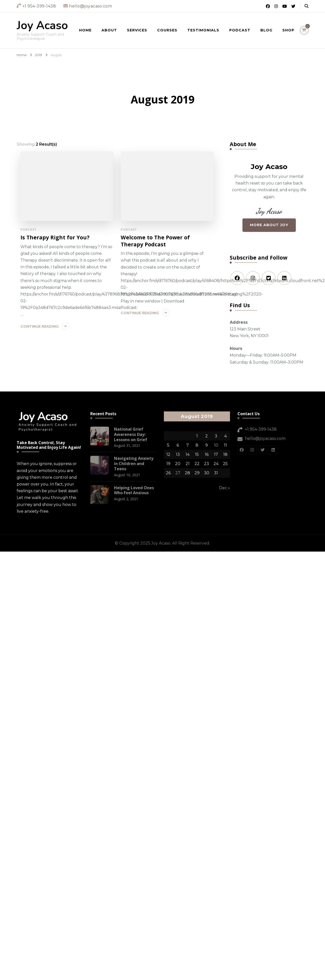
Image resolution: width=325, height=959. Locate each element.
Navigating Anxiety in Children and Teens (133, 463)
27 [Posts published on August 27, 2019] (177, 473)
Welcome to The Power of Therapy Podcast (150, 241)
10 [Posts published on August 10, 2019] (216, 445)
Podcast (239, 30)
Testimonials (203, 30)
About (109, 30)
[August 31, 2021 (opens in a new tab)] (127, 445)
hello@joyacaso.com (265, 438)
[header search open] (307, 6)
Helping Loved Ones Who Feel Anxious (134, 490)
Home (85, 30)
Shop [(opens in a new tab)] (288, 30)
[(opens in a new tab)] (99, 436)
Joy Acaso (42, 25)
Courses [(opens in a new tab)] (167, 30)
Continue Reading (39, 326)
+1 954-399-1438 (261, 429)
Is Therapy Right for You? (55, 237)
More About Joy (269, 225)
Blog (266, 30)
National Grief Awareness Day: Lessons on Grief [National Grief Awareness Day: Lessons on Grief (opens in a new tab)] (130, 434)
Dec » (224, 487)
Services (137, 30)
